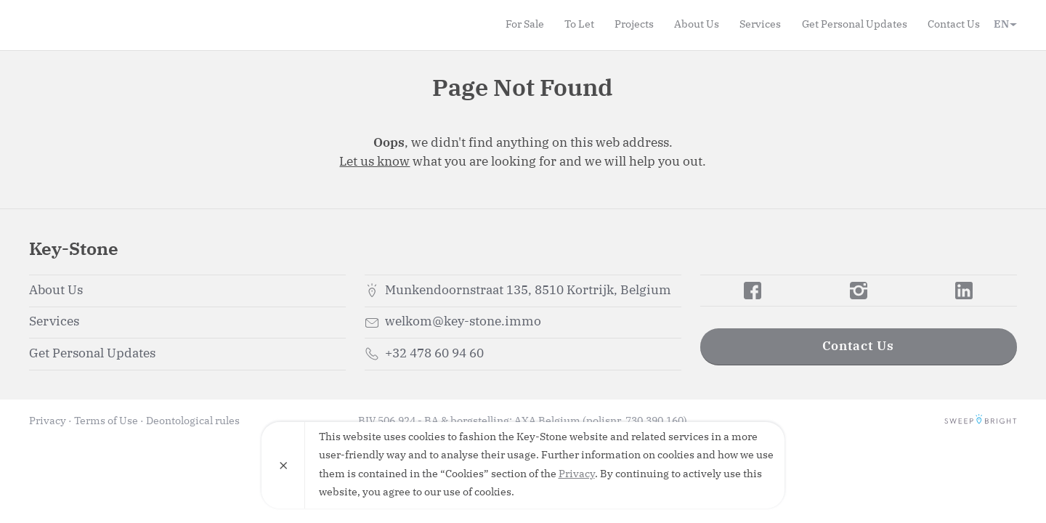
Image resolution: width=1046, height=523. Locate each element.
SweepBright (980, 421)
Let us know (374, 162)
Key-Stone (112, 25)
